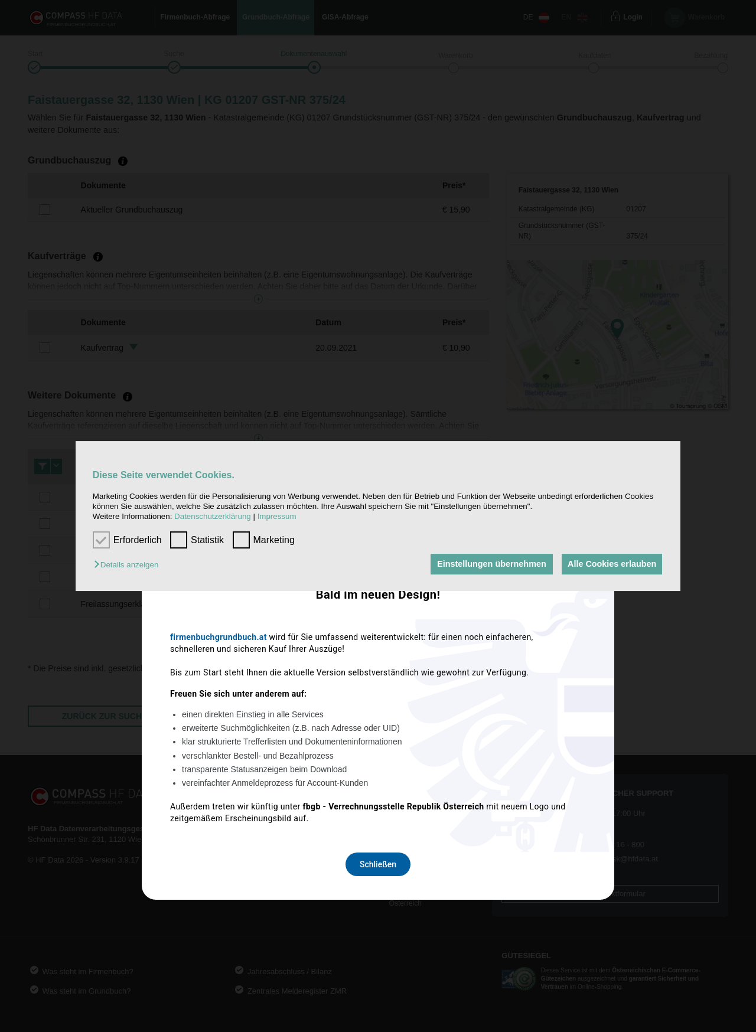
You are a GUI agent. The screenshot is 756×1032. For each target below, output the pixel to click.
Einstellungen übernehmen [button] (488, 564)
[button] (129, 565)
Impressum (277, 516)
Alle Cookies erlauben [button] (610, 564)
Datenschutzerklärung (212, 516)
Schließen (378, 672)
